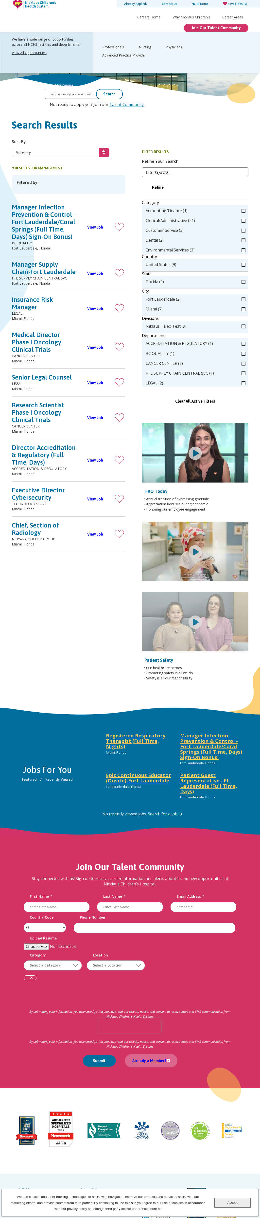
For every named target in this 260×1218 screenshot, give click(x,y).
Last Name (115, 863)
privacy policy (78, 1208)
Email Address (190, 863)
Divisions (170, 318)
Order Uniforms (92, 1161)
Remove (32, 945)
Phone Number (93, 884)
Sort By (19, 142)
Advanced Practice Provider (124, 55)
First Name (42, 863)
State (167, 274)
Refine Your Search (180, 162)
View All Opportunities (29, 52)
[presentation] (129, 992)
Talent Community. (126, 104)
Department (173, 336)
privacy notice (138, 978)
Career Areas (232, 17)
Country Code (42, 884)
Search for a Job (165, 780)
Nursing (145, 47)
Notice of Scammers (95, 1168)
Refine (178, 188)
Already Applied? (135, 4)
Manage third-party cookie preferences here (126, 1208)
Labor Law (88, 1154)
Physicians (174, 47)
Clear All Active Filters (205, 401)
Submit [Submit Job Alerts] (99, 1027)
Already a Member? (148, 1027)
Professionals (113, 47)
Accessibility (28, 1168)
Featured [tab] (31, 746)
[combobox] (117, 932)
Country (169, 257)
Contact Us (169, 4)
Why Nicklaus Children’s (191, 17)
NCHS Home (200, 4)
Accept (232, 1202)
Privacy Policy (90, 1147)
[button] (139, 227)
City (165, 291)
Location (101, 922)
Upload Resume (44, 905)
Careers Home (148, 17)
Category (170, 203)
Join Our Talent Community (216, 28)
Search (109, 94)
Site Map (25, 1161)
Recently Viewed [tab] (60, 746)
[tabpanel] (175, 734)
